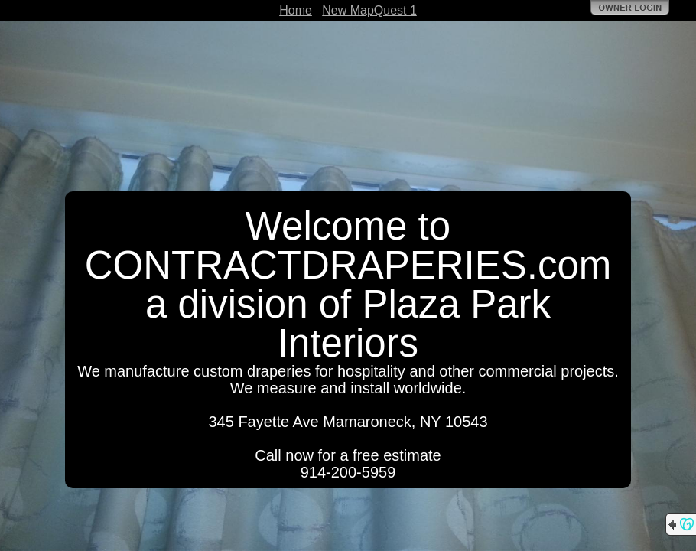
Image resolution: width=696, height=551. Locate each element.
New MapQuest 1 (369, 10)
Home (295, 10)
